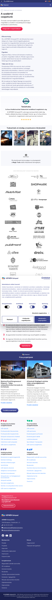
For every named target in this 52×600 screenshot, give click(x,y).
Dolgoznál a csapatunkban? (12, 29)
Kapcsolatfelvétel (8, 505)
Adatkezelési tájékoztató (9, 551)
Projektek (4, 545)
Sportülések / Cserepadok (34, 442)
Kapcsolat (4, 548)
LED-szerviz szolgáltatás (8, 444)
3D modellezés (31, 460)
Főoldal (4, 543)
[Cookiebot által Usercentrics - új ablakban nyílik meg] (42, 278)
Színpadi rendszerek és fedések (10, 436)
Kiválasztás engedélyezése (26, 319)
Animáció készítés (32, 462)
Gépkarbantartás (32, 476)
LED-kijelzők (4, 428)
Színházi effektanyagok (8, 462)
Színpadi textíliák (6, 480)
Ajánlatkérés (26, 346)
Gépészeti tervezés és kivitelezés (13, 10)
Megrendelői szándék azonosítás (36, 457)
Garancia (29, 481)
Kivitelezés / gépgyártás (34, 470)
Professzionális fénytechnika (9, 431)
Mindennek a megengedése (42, 319)
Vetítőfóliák (4, 465)
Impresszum (5, 553)
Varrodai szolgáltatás (7, 483)
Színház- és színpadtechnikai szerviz (12, 485)
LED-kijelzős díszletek (7, 468)
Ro (49, 1)
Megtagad (10, 319)
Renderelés (30, 465)
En (46, 1)
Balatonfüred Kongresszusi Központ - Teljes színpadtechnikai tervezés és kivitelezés (12, 384)
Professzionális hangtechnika (9, 434)
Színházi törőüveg (6, 460)
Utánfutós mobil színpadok (9, 442)
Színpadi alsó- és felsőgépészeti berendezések (10, 476)
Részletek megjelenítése (39, 313)
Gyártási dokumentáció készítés (36, 468)
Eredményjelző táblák (33, 436)
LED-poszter (30, 428)
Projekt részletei (6, 402)
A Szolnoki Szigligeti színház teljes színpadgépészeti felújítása (37, 383)
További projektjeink (9, 410)
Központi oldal (6, 556)
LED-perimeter (31, 431)
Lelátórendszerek (32, 439)
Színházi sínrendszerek (8, 473)
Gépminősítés (31, 478)
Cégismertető (31, 543)
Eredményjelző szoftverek (35, 434)
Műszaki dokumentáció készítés (36, 473)
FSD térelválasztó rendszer (9, 439)
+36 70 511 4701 (8, 525)
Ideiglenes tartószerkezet (8, 470)
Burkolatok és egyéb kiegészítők (10, 457)
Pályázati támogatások (33, 545)
